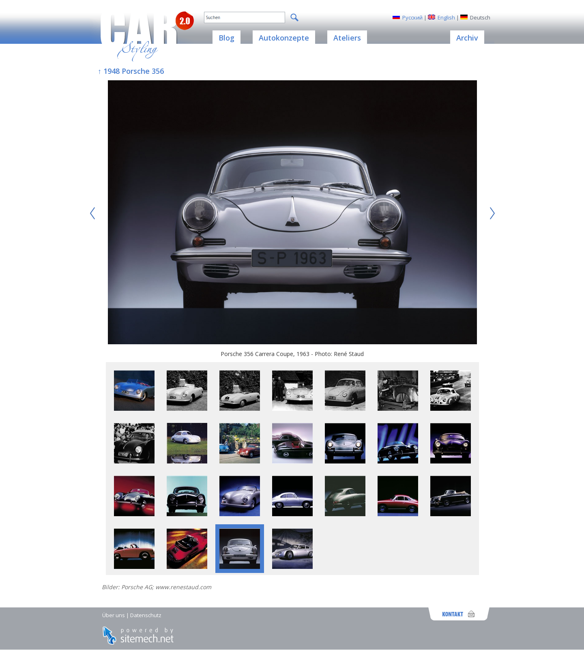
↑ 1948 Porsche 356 (131, 71)
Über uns (113, 615)
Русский (412, 17)
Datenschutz (145, 615)
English (446, 17)
